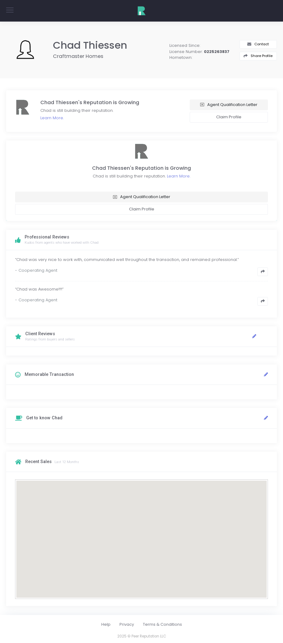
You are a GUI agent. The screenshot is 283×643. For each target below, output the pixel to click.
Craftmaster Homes (78, 56)
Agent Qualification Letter (232, 105)
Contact (261, 44)
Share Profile (262, 55)
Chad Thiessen (90, 45)
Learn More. (52, 118)
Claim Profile (228, 117)
